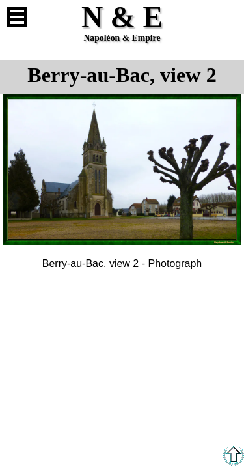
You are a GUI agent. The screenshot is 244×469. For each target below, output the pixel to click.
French (227, 17)
